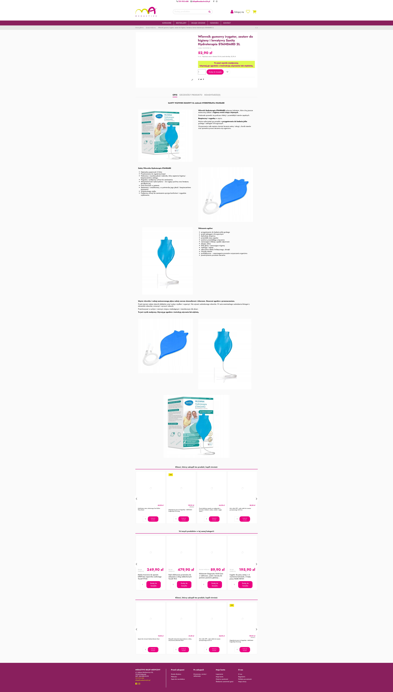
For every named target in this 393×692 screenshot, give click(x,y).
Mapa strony (242, 682)
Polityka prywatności (245, 679)
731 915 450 (183, 1)
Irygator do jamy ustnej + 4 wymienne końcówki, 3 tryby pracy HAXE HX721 (240, 577)
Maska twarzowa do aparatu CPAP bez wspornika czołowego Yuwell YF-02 (150, 577)
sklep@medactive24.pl (201, 1)
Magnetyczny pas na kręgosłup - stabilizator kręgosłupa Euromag (180, 510)
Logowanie (219, 674)
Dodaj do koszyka (215, 72)
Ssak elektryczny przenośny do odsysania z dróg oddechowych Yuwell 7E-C (180, 577)
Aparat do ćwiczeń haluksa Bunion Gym (149, 639)
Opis (175, 95)
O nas (240, 674)
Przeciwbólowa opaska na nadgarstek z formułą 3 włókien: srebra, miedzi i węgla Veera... (210, 510)
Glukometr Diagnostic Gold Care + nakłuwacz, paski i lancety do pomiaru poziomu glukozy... (211, 575)
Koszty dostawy (176, 674)
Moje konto (219, 677)
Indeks (200, 48)
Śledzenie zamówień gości (224, 682)
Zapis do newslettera (178, 679)
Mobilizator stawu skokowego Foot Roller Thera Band (149, 509)
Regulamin (241, 677)
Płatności (174, 677)
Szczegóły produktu (190, 95)
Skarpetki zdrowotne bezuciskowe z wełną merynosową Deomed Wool (179, 639)
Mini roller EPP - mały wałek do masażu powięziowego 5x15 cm (240, 509)
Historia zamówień (222, 679)
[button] (167, 23)
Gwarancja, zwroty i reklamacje (200, 675)
